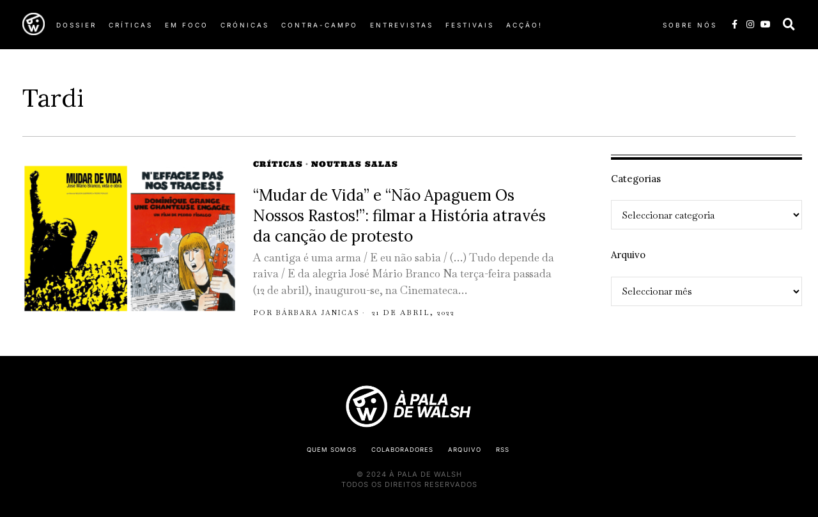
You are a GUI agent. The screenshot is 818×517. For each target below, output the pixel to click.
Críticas (278, 164)
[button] (789, 24)
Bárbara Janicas (320, 312)
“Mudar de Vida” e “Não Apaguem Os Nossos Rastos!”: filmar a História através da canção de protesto (399, 215)
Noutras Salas (354, 164)
